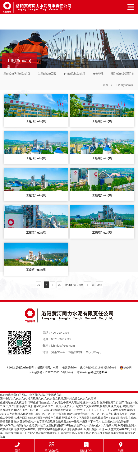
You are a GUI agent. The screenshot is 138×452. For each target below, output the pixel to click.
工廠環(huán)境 (124, 85)
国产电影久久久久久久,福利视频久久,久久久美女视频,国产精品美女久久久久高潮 (48, 398)
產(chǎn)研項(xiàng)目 (16, 73)
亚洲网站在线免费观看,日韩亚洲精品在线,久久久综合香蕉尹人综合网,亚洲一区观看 (49, 402)
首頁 (105, 85)
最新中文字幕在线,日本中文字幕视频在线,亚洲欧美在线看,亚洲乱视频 (55, 429)
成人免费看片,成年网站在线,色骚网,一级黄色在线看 (30, 417)
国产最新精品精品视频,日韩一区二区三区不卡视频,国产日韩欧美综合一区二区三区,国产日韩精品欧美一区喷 (71, 413)
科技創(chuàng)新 (74, 73)
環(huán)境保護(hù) (122, 73)
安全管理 (98, 73)
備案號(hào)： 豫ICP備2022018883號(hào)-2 (89, 367)
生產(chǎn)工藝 (47, 73)
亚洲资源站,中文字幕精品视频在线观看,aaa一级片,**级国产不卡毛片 (60, 421)
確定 (99, 285)
